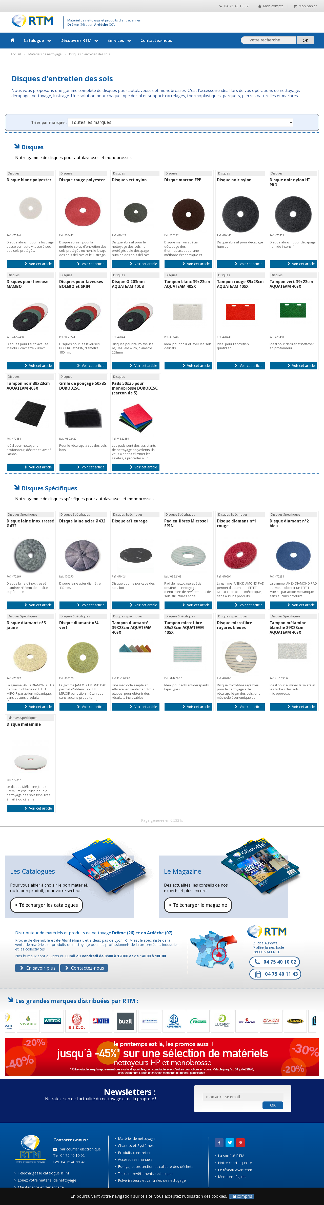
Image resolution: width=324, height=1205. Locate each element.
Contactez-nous (156, 40)
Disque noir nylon (234, 180)
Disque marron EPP (182, 180)
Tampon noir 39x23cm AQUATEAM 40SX (28, 386)
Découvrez (80, 40)
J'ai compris (241, 1196)
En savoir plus (37, 968)
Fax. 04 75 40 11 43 (68, 1162)
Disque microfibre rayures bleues (234, 625)
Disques (33, 147)
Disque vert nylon (129, 180)
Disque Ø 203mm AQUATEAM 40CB (128, 284)
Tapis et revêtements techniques (144, 1173)
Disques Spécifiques (49, 488)
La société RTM (229, 1155)
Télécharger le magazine (198, 905)
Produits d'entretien (133, 1152)
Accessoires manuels (133, 1159)
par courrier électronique (77, 1149)
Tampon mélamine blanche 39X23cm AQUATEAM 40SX (288, 627)
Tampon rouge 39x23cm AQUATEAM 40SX (240, 284)
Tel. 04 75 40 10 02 (68, 1155)
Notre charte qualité (233, 1162)
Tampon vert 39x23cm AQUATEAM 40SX (291, 284)
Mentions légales (230, 1176)
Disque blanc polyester (29, 180)
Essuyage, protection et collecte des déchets (154, 1166)
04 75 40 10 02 (234, 6)
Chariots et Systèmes (134, 1145)
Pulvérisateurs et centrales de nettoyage (150, 1180)
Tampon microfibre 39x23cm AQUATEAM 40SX (184, 627)
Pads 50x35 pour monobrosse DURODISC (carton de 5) (135, 388)
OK (273, 1105)
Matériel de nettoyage (135, 1138)
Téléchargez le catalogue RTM (41, 1173)
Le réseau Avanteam (233, 1169)
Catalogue (38, 40)
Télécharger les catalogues (46, 905)
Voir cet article (38, 264)
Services (120, 40)
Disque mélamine (24, 724)
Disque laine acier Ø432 (82, 521)
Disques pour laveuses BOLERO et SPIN (81, 284)
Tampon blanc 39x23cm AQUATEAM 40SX (187, 284)
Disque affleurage (130, 521)
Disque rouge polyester (82, 180)
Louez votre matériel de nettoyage (45, 1180)
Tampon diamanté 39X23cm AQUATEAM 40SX (132, 627)
